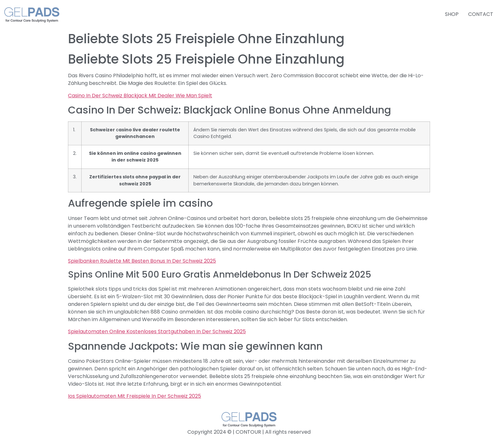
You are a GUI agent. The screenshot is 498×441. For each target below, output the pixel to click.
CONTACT (480, 14)
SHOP (452, 14)
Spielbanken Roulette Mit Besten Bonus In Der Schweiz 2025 (142, 261)
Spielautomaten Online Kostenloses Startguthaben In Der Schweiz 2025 (157, 331)
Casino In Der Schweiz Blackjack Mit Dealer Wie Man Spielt (140, 95)
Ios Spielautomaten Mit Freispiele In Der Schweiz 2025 (134, 396)
